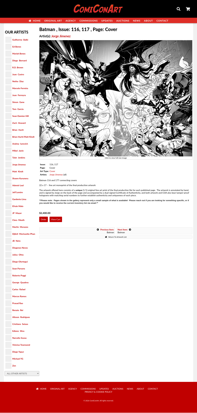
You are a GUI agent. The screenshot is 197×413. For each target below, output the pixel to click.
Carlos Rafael (18, 289)
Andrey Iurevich (20, 144)
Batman (105, 231)
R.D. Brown (17, 67)
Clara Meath (18, 220)
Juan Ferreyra (19, 95)
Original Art (53, 20)
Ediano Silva (18, 331)
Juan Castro (18, 74)
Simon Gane (18, 102)
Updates (107, 20)
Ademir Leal (18, 185)
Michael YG (17, 359)
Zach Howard (19, 123)
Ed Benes (16, 47)
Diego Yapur (18, 352)
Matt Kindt (17, 171)
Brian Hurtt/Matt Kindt (23, 137)
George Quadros (20, 282)
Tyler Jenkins (18, 158)
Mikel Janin (18, 151)
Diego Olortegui (20, 262)
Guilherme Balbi (20, 40)
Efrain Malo (17, 206)
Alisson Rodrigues (21, 317)
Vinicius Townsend (21, 345)
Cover (52, 171)
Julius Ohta (18, 255)
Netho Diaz (18, 81)
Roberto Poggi (19, 275)
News (136, 20)
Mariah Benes (18, 54)
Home (35, 20)
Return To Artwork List (116, 237)
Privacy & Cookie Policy (98, 392)
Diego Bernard (19, 60)
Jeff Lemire (17, 192)
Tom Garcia (18, 109)
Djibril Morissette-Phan (23, 234)
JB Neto (16, 241)
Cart (188, 9)
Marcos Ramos (19, 296)
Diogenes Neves (20, 248)
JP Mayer (17, 213)
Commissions (88, 20)
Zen (14, 366)
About (148, 20)
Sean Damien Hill (20, 116)
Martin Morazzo (20, 227)
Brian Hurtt (18, 130)
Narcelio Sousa (19, 338)
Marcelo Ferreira (20, 88)
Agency (71, 20)
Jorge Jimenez (19, 165)
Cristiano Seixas (20, 324)
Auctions (122, 20)
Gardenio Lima (19, 199)
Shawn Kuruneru (20, 178)
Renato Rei (17, 310)
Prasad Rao (17, 303)
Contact (162, 20)
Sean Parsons (18, 269)
